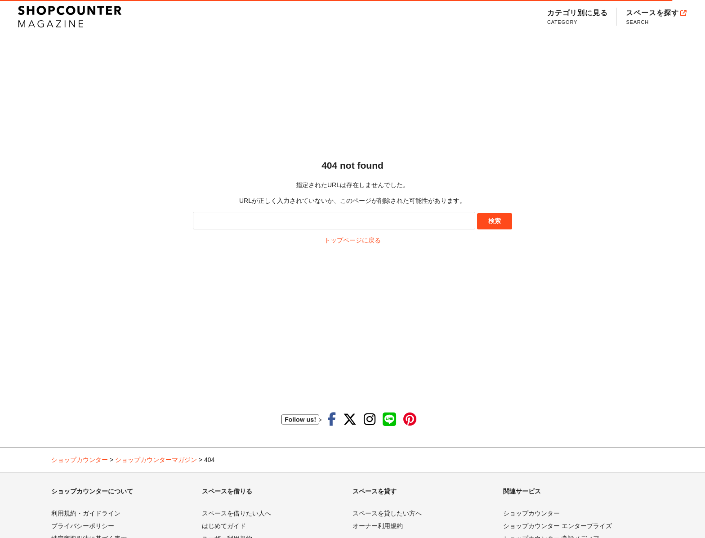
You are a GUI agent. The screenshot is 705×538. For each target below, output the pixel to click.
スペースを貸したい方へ (387, 513)
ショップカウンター (531, 513)
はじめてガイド (224, 525)
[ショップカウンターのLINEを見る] (389, 419)
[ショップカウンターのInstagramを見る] (369, 419)
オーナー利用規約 (377, 525)
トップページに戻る (352, 240)
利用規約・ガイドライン (85, 513)
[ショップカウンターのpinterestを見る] (409, 419)
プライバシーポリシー (82, 525)
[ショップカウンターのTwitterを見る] (350, 419)
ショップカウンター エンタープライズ (557, 525)
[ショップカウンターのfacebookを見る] (331, 419)
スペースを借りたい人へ (236, 513)
